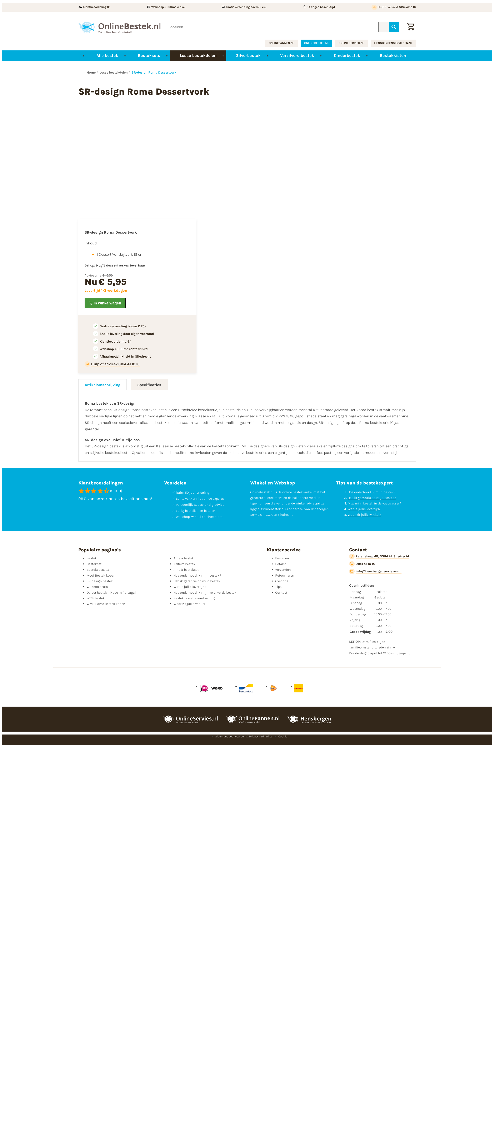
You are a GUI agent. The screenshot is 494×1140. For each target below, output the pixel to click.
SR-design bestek (100, 581)
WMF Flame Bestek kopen (106, 604)
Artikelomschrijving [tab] (102, 385)
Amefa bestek (184, 558)
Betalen (281, 564)
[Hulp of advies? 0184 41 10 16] (393, 7)
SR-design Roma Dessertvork (154, 72)
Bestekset (94, 564)
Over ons (281, 581)
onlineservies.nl (351, 43)
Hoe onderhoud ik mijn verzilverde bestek (205, 592)
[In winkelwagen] (105, 303)
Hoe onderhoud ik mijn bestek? (371, 492)
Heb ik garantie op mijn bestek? (372, 498)
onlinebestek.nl (316, 43)
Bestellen (282, 558)
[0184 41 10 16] (362, 564)
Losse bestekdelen (114, 72)
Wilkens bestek (98, 587)
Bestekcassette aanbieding (194, 598)
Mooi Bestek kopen (101, 575)
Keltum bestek (184, 564)
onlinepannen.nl (281, 43)
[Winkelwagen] (410, 27)
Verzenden (283, 570)
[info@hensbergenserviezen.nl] (375, 571)
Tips (278, 587)
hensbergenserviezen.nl (393, 43)
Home (91, 72)
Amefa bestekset (186, 570)
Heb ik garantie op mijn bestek (197, 581)
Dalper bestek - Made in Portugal (111, 592)
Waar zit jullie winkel (189, 604)
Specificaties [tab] (149, 385)
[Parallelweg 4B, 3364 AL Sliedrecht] (379, 556)
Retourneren (284, 575)
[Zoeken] (273, 27)
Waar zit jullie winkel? (364, 515)
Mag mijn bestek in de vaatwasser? (374, 503)
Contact (281, 592)
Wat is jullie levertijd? (364, 509)
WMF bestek (96, 598)
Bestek (92, 558)
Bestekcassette (98, 570)
